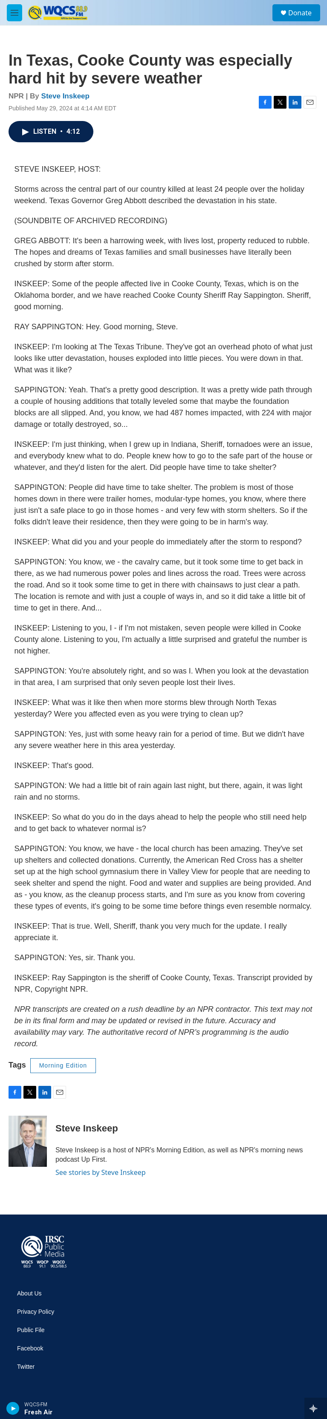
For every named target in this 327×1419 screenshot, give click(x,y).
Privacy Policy (35, 1312)
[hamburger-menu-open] (14, 12)
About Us (29, 1293)
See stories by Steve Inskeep (100, 1172)
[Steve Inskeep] (28, 1141)
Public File (31, 1330)
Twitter (26, 1367)
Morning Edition (63, 1065)
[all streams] (315, 1408)
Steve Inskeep (65, 96)
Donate (300, 13)
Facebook (30, 1348)
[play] (13, 1408)
